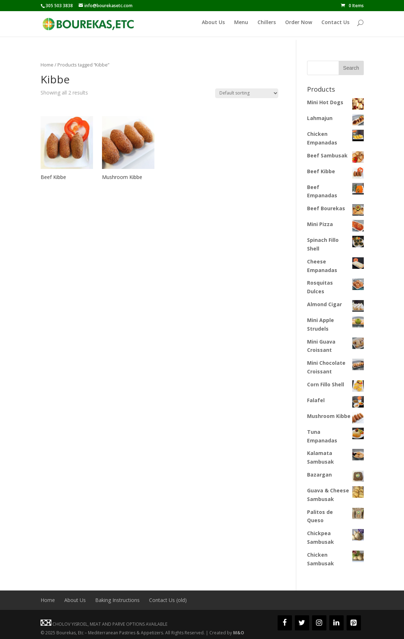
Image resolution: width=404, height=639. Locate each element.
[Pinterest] (354, 622)
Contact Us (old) (168, 600)
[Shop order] (246, 93)
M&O (238, 633)
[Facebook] (285, 622)
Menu (241, 26)
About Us (213, 26)
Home (47, 64)
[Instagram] (319, 622)
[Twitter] (302, 622)
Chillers (266, 26)
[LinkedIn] (336, 622)
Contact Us (335, 26)
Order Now (298, 26)
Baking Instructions (117, 600)
